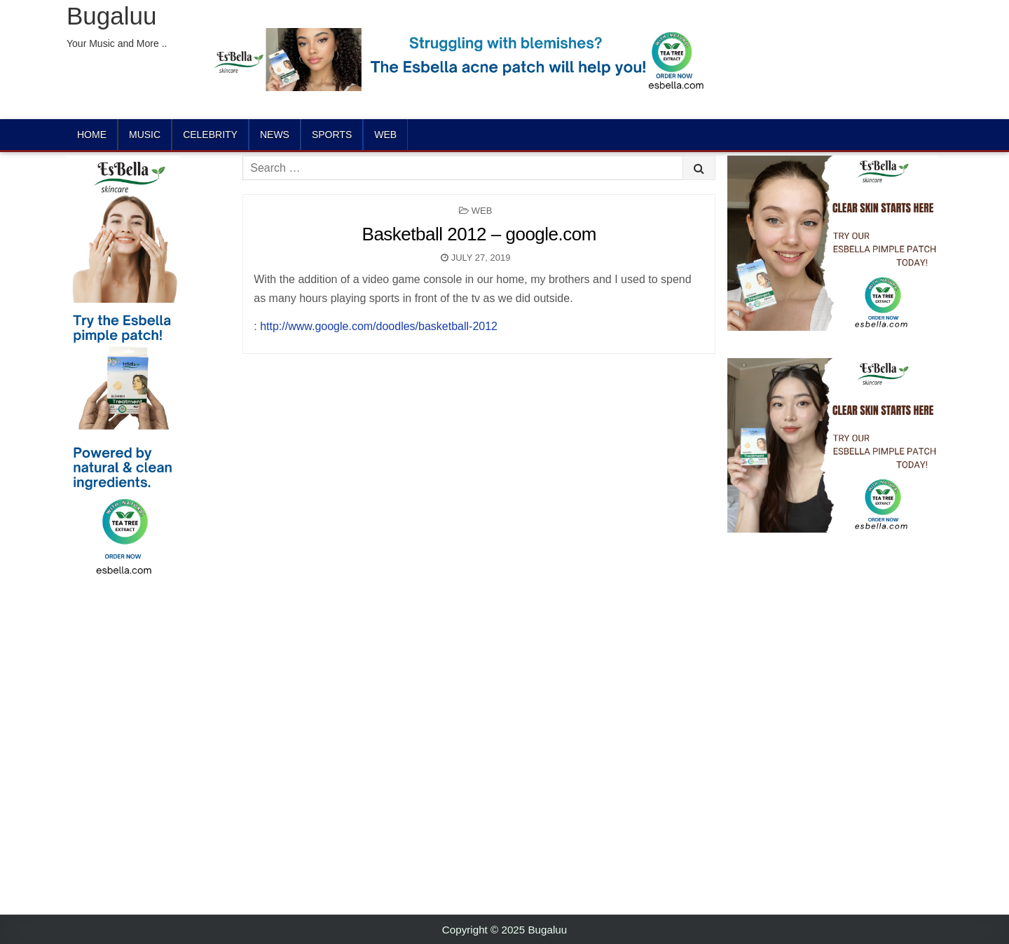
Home (92, 134)
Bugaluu (111, 15)
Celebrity (210, 134)
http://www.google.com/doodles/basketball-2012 (378, 326)
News (274, 134)
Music (144, 134)
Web (385, 134)
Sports (332, 134)
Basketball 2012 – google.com (479, 234)
